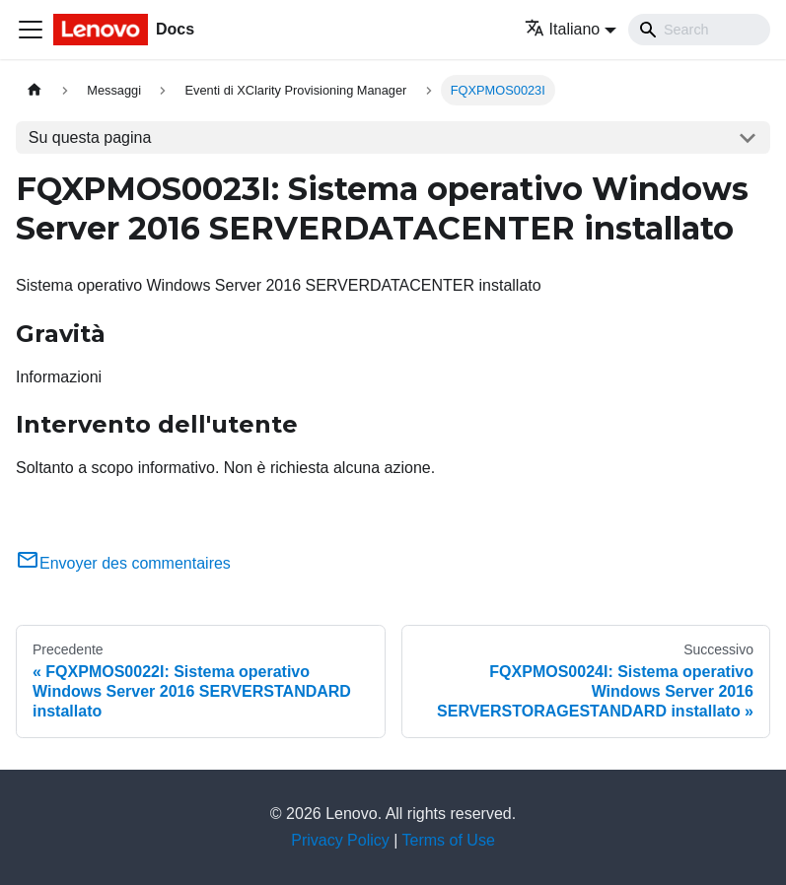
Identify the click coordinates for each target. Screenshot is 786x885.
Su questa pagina (90, 137)
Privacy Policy (340, 840)
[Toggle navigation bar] (30, 29)
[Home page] (34, 90)
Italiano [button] (563, 29)
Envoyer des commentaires (123, 563)
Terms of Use (448, 840)
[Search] (699, 29)
